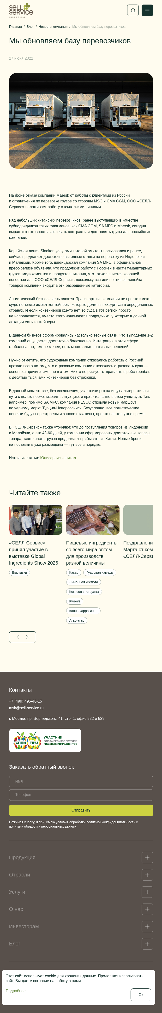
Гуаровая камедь (99, 572)
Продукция (22, 857)
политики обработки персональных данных (42, 826)
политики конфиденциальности (110, 822)
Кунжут (74, 601)
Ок (140, 995)
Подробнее (16, 991)
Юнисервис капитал (58, 458)
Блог (15, 944)
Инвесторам (24, 926)
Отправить (81, 810)
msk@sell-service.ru (26, 708)
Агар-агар (76, 620)
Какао (73, 572)
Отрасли (19, 875)
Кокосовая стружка (84, 592)
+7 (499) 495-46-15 (25, 701)
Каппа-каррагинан (83, 611)
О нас (16, 909)
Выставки (19, 572)
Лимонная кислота (83, 582)
